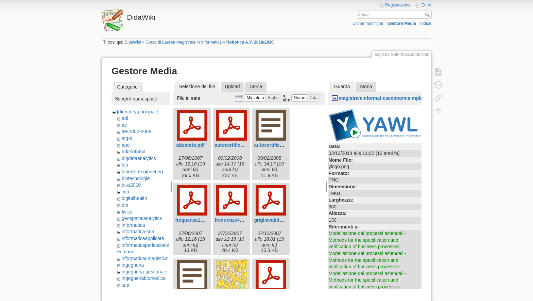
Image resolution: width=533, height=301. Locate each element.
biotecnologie (136, 178)
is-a (126, 285)
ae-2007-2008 (136, 131)
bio (125, 165)
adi (125, 118)
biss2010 (131, 185)
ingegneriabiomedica (144, 278)
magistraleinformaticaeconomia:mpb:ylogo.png (392, 98)
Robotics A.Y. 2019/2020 (250, 42)
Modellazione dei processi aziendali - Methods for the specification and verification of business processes (367, 240)
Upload (232, 86)
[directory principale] (138, 111)
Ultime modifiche (368, 23)
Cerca (428, 14)
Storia (366, 86)
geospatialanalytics (142, 218)
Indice (425, 23)
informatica (133, 225)
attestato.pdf (190, 145)
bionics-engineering (142, 171)
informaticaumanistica (145, 258)
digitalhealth (134, 198)
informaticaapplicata (143, 238)
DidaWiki (132, 42)
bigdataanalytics (139, 158)
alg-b (127, 138)
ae (124, 125)
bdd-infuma (133, 151)
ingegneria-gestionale (144, 271)
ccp (125, 191)
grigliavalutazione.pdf (278, 220)
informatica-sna (138, 231)
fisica (127, 212)
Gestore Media (402, 23)
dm (125, 205)
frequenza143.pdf (194, 220)
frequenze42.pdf (232, 220)
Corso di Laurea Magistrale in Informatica (183, 42)
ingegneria (133, 265)
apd (126, 145)
